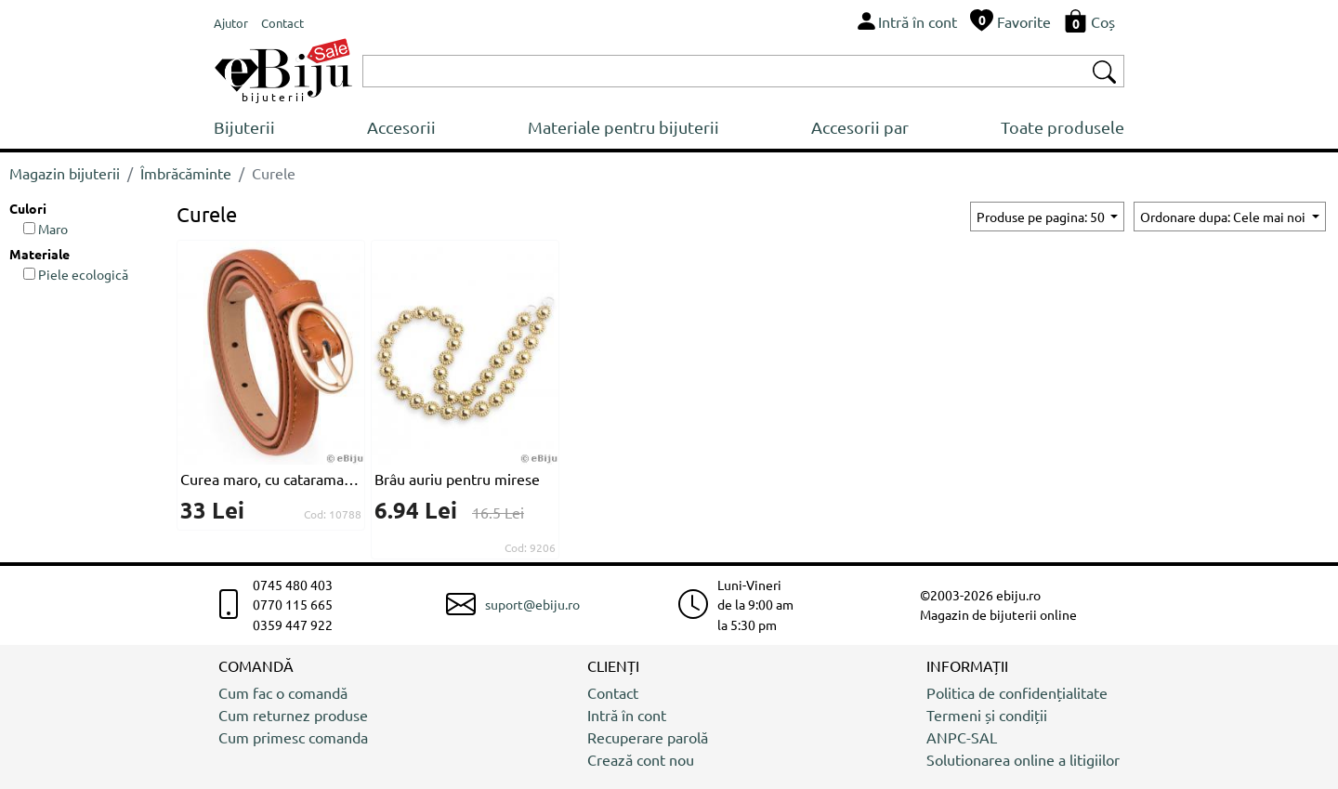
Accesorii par (860, 127)
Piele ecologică (75, 274)
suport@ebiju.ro (532, 604)
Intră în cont (626, 714)
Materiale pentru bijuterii (623, 127)
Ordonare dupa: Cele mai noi (1224, 216)
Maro (45, 228)
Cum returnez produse (293, 714)
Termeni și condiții (986, 714)
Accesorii (401, 127)
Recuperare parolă (647, 737)
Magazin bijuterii (64, 173)
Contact (612, 692)
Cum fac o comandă (283, 692)
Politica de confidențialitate (1017, 692)
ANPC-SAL (961, 737)
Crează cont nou (640, 759)
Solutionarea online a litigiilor (1023, 759)
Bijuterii (244, 127)
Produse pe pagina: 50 (1042, 216)
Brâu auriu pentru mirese (457, 478)
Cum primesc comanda (293, 737)
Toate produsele (1062, 127)
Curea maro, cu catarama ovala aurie (270, 478)
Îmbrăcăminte (185, 173)
